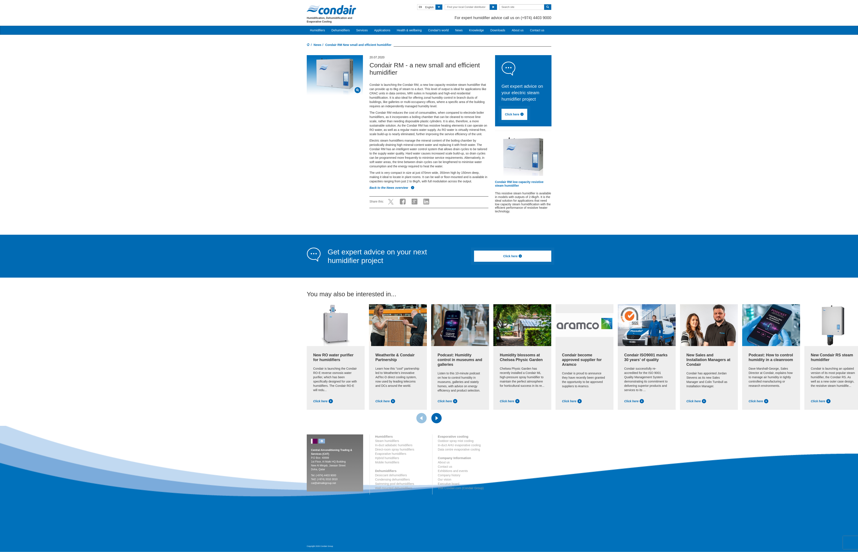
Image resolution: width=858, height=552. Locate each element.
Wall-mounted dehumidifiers (393, 488)
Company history (449, 475)
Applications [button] (382, 30)
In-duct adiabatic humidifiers (393, 445)
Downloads (497, 30)
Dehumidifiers (340, 30)
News (459, 30)
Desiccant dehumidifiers (391, 475)
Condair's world (438, 30)
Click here (514, 114)
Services (362, 30)
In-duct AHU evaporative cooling (459, 445)
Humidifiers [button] (317, 30)
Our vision (444, 479)
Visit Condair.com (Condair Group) (461, 488)
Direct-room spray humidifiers (394, 449)
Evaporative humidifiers (390, 453)
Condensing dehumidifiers (392, 479)
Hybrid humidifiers (387, 458)
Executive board (448, 483)
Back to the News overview (391, 187)
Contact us (537, 30)
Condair (331, 10)
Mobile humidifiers (387, 462)
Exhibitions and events (453, 471)
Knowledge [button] (476, 30)
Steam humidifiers (387, 441)
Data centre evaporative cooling (459, 449)
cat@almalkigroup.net (323, 483)
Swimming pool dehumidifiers (394, 483)
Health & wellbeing (409, 30)
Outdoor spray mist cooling (456, 441)
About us (517, 30)
